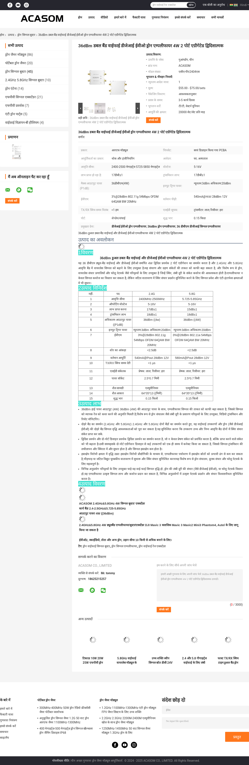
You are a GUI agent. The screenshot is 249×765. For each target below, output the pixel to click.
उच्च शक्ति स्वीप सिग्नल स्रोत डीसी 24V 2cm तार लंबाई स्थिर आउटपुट (161, 661)
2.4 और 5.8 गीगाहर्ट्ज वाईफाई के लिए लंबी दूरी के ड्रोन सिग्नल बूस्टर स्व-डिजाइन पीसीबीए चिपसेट (194, 661)
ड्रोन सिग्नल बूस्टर (26, 34)
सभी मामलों (217, 17)
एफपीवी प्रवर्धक (14, 106)
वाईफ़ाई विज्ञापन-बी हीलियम (22, 123)
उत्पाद (91, 17)
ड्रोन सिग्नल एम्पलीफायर (124, 546)
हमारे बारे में (120, 17)
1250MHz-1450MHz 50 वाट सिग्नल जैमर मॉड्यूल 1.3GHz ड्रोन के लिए (126, 730)
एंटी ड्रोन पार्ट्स (13, 114)
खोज (191, 5)
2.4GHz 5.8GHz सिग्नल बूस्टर (24, 80)
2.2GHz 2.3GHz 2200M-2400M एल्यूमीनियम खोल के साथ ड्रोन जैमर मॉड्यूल (128, 720)
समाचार (201, 17)
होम (80, 17)
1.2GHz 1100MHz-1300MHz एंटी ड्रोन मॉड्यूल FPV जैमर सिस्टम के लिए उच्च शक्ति (129, 710)
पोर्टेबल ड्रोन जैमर (15, 63)
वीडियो (104, 17)
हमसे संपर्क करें (182, 17)
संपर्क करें (153, 120)
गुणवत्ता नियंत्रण (160, 17)
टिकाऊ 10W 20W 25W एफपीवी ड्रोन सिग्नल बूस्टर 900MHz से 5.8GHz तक (92, 661)
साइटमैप (4, 737)
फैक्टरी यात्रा (138, 17)
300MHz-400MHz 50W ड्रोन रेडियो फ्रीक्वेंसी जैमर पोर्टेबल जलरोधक (64, 710)
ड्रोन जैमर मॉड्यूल (15, 55)
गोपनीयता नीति (60, 760)
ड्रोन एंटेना (11, 89)
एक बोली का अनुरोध (214, 4)
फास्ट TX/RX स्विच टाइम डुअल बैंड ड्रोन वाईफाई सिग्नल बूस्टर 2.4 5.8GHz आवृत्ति (228, 661)
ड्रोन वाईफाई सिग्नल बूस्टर (96, 546)
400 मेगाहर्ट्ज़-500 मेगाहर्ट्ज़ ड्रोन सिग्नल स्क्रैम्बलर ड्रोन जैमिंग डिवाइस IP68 (66, 730)
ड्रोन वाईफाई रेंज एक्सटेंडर (152, 546)
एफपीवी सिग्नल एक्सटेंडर (20, 97)
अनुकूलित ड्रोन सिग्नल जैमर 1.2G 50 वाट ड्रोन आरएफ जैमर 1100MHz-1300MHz (64, 720)
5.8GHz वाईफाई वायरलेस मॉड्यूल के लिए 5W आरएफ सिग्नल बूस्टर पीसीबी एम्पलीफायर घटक (127, 661)
